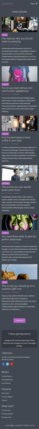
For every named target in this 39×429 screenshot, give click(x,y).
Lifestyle (5, 84)
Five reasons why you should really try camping (17, 40)
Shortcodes (5, 393)
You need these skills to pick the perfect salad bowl (19, 238)
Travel (4, 34)
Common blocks (7, 376)
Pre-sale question (7, 414)
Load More (19, 320)
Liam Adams (6, 144)
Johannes (7, 3)
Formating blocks (7, 379)
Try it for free (6, 410)
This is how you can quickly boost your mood (16, 188)
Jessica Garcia (7, 45)
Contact (4, 400)
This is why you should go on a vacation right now (18, 287)
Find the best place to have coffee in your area (16, 139)
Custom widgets (7, 397)
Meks (12, 425)
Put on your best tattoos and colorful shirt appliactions (17, 89)
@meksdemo (23, 333)
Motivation (6, 183)
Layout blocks (6, 383)
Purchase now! (6, 417)
